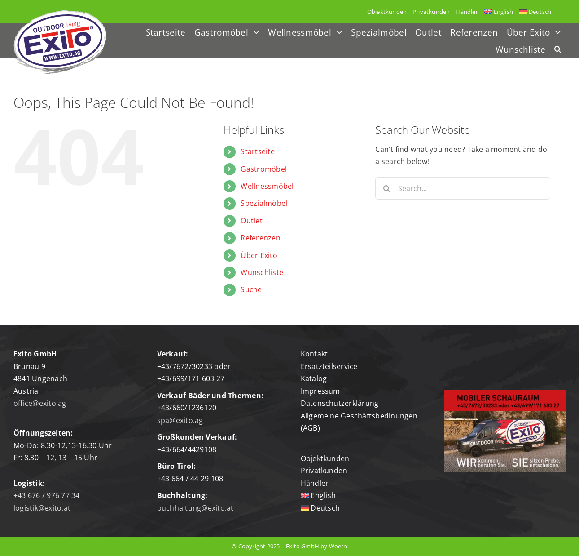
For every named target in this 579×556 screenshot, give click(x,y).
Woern (338, 546)
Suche (251, 289)
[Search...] (462, 188)
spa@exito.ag (180, 420)
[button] (558, 49)
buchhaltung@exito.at (195, 508)
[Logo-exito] (59, 13)
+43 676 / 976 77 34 (46, 495)
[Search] (386, 188)
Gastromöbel (264, 169)
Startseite (257, 151)
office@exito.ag (39, 403)
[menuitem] (498, 12)
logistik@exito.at (41, 508)
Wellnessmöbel (267, 186)
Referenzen (260, 238)
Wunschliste (262, 272)
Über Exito (259, 255)
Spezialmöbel (264, 203)
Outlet (251, 221)
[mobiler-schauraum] (505, 394)
